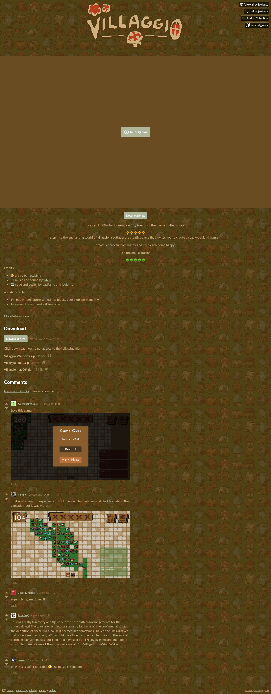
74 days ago (46, 403)
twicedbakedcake (28, 403)
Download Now (135, 215)
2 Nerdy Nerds (26, 592)
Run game (135, 132)
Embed (52, 690)
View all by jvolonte (26, 690)
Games (249, 690)
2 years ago (35, 494)
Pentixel (22, 494)
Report (42, 690)
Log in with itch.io (16, 391)
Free (267, 690)
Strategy (258, 690)
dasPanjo (48, 284)
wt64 (47, 280)
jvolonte (67, 284)
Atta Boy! (23, 615)
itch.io (10, 690)
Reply (14, 484)
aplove (21, 660)
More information (18, 316)
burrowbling (32, 275)
